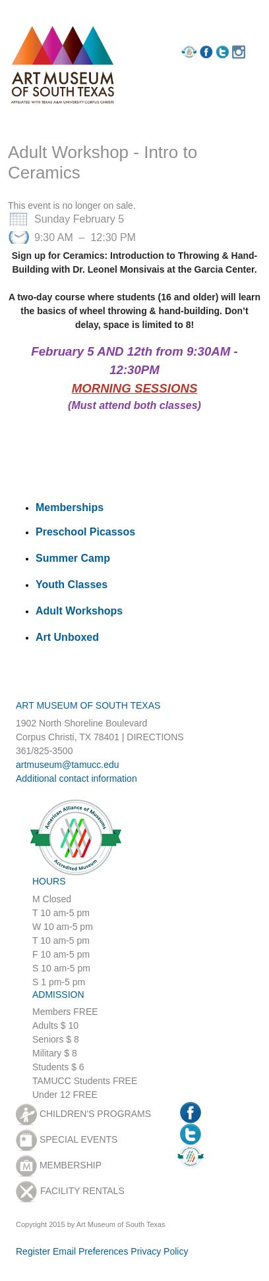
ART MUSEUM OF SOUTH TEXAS (88, 705)
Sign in (89, 10)
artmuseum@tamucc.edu (67, 764)
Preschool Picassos (85, 531)
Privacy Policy (159, 1251)
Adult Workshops (79, 610)
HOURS (49, 881)
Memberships (70, 507)
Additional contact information (76, 778)
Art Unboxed (67, 637)
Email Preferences (90, 1251)
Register (36, 10)
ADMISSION (58, 994)
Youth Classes (71, 584)
